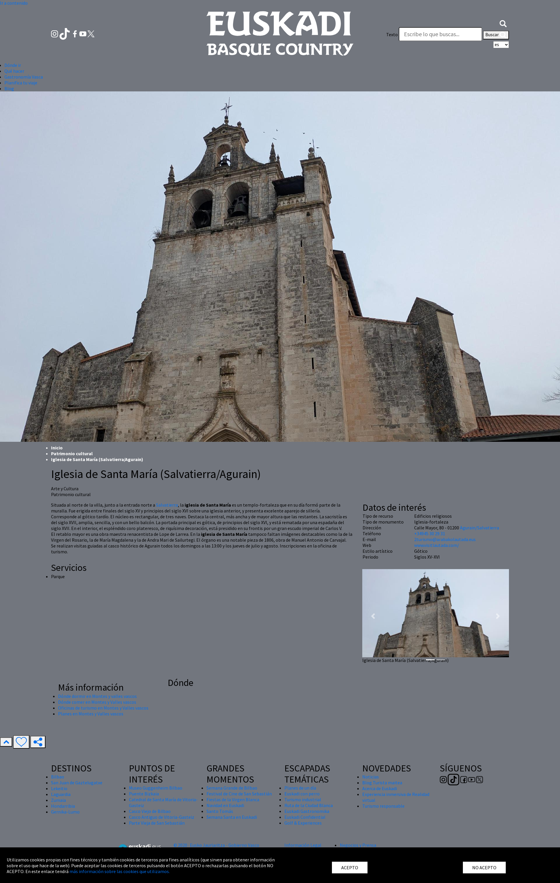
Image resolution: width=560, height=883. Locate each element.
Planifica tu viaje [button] (20, 83)
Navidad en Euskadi (225, 805)
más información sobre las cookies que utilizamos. (119, 871)
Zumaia (58, 800)
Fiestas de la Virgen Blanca (232, 799)
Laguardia (61, 794)
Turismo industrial (302, 799)
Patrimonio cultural (72, 453)
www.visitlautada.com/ (436, 545)
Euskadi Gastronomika (306, 811)
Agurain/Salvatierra (479, 528)
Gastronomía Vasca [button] (23, 77)
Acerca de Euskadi (379, 788)
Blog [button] (9, 88)
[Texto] (440, 34)
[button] (503, 23)
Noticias (370, 777)
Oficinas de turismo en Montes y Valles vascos (103, 708)
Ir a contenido (14, 3)
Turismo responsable (383, 806)
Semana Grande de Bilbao (231, 788)
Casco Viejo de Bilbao (150, 811)
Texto (392, 34)
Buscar (496, 35)
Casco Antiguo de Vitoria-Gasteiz (161, 817)
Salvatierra (167, 505)
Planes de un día (300, 788)
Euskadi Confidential (305, 817)
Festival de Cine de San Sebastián (239, 794)
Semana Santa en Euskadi (231, 817)
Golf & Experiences (303, 823)
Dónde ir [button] (12, 65)
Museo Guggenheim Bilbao (155, 788)
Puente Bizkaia (144, 794)
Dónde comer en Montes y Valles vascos (97, 702)
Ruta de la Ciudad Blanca (308, 805)
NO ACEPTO (484, 867)
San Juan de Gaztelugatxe (76, 782)
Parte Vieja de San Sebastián (157, 823)
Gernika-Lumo (65, 812)
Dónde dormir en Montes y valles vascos (97, 696)
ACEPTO (349, 867)
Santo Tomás (219, 811)
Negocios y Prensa (358, 845)
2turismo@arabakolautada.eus (445, 539)
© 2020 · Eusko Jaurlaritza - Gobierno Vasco (216, 845)
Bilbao (57, 777)
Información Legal (302, 845)
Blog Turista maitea (382, 782)
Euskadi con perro (302, 794)
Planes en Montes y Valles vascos (90, 714)
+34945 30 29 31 (429, 533)
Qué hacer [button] (14, 71)
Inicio (57, 448)
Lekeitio (59, 788)
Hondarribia (63, 806)
